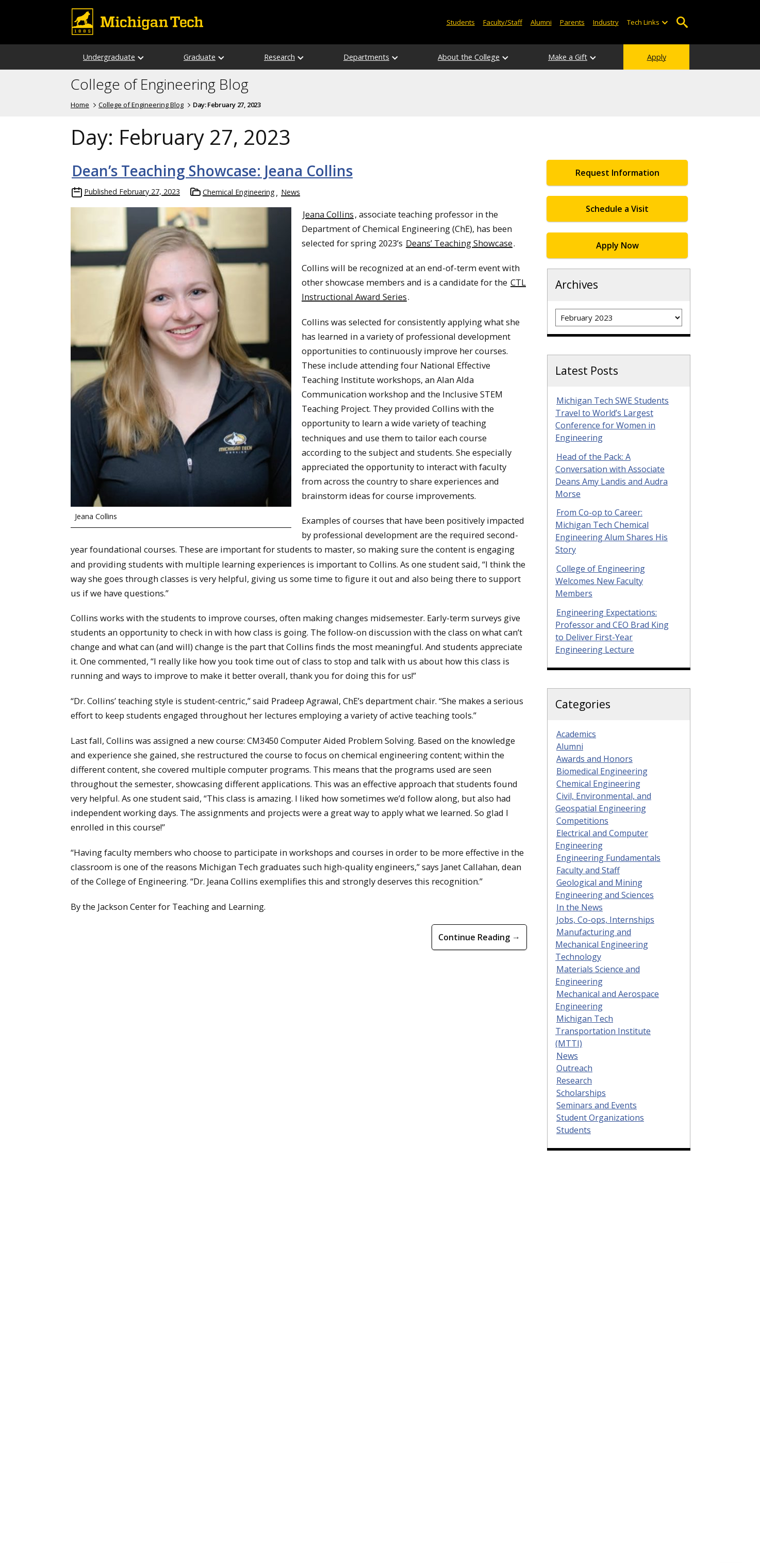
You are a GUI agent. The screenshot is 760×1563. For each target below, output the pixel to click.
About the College (469, 57)
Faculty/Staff (502, 22)
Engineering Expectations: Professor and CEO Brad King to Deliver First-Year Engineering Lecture (612, 631)
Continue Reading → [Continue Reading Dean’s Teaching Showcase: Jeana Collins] (479, 937)
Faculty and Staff (588, 870)
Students (461, 22)
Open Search (681, 22)
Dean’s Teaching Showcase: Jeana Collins (212, 170)
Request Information (617, 172)
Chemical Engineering (239, 192)
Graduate (200, 57)
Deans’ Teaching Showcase (459, 243)
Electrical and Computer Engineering (601, 839)
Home (80, 104)
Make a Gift (567, 57)
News (290, 192)
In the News (579, 907)
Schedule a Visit (617, 208)
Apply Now (617, 245)
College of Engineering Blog (160, 84)
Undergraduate (109, 57)
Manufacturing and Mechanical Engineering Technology (601, 944)
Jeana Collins (328, 214)
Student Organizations (600, 1117)
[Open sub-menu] (664, 22)
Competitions (582, 820)
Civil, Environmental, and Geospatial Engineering (603, 802)
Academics (576, 734)
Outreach (574, 1068)
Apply (656, 57)
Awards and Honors (594, 758)
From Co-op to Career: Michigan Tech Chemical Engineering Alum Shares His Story (611, 531)
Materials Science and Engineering (597, 975)
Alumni (541, 22)
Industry (606, 22)
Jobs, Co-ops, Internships (605, 919)
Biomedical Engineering (602, 771)
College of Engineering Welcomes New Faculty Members (600, 581)
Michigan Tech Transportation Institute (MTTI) (603, 1031)
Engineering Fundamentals (608, 857)
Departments (366, 57)
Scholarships (581, 1093)
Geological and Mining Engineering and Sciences (604, 889)
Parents (572, 22)
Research (279, 57)
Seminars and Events (596, 1105)
